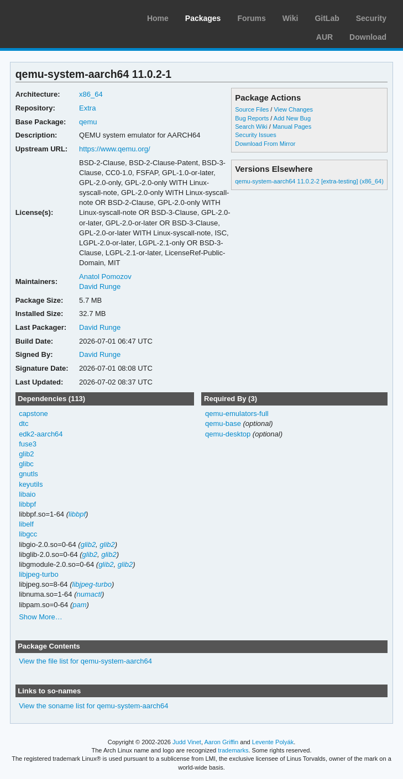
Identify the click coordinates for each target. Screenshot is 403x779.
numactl (88, 594)
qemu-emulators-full (237, 413)
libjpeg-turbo (38, 574)
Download (367, 37)
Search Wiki (251, 126)
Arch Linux (60, 17)
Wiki (290, 18)
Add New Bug (292, 118)
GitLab (327, 18)
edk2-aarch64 (40, 434)
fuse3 (27, 444)
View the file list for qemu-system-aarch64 (85, 661)
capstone (33, 413)
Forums (251, 18)
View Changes (293, 109)
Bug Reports (252, 118)
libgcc (28, 534)
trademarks (233, 750)
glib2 (26, 454)
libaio (27, 494)
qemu (88, 122)
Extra (87, 108)
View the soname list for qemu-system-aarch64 (93, 706)
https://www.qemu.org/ (114, 149)
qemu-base (223, 423)
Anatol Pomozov (105, 276)
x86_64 (91, 94)
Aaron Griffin (221, 742)
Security (371, 18)
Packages (203, 18)
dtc (23, 423)
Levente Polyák (273, 742)
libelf (26, 524)
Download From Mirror (265, 143)
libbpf (27, 504)
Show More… (40, 617)
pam (79, 605)
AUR (324, 37)
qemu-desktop (227, 434)
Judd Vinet (186, 742)
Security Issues (255, 134)
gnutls (28, 474)
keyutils (31, 484)
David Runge (100, 286)
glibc (26, 464)
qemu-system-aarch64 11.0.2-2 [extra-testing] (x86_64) (309, 181)
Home (158, 18)
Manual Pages (292, 126)
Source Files (252, 109)
